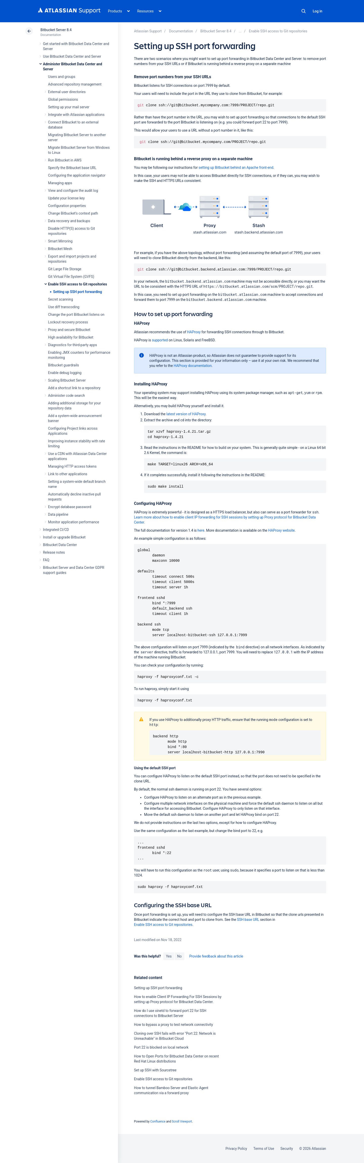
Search (304, 11)
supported (160, 340)
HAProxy (194, 332)
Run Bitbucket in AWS (64, 160)
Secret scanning (60, 299)
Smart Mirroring (60, 241)
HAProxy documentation (193, 366)
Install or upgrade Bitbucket (64, 537)
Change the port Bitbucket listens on (76, 315)
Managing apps (60, 183)
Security (286, 1149)
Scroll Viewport (182, 1121)
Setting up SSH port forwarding (77, 292)
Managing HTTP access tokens (72, 466)
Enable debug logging (64, 373)
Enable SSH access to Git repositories (77, 284)
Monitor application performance (73, 522)
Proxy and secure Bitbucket (69, 330)
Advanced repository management (75, 84)
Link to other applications (67, 474)
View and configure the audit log (73, 191)
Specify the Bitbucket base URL (72, 168)
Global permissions (63, 99)
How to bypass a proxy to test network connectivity (173, 1025)
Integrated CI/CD (56, 530)
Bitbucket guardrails (63, 365)
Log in (317, 11)
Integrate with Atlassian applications (76, 115)
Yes (168, 956)
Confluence (157, 1121)
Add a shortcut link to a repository (74, 388)
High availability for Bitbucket (70, 337)
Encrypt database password (69, 507)
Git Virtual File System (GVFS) (71, 277)
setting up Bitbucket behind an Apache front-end (236, 167)
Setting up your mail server (68, 107)
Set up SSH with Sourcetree (155, 1070)
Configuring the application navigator (76, 175)
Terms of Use (263, 1149)
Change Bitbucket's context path (73, 213)
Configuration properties (67, 206)
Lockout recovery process (68, 322)
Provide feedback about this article (216, 956)
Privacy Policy (236, 1149)
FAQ (46, 560)
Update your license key (66, 198)
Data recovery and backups (69, 221)
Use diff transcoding (63, 307)
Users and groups (61, 77)
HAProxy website (281, 530)
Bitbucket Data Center (60, 545)
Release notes (54, 552)
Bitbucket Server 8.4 (56, 30)
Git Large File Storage (64, 269)
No (179, 956)
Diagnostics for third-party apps (72, 345)
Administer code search (66, 395)
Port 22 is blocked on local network (161, 1047)
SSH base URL (248, 920)
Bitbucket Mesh (60, 249)
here (200, 530)
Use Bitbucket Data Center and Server (72, 56)
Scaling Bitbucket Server (67, 380)
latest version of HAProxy (186, 414)
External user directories (67, 92)
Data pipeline (58, 514)
